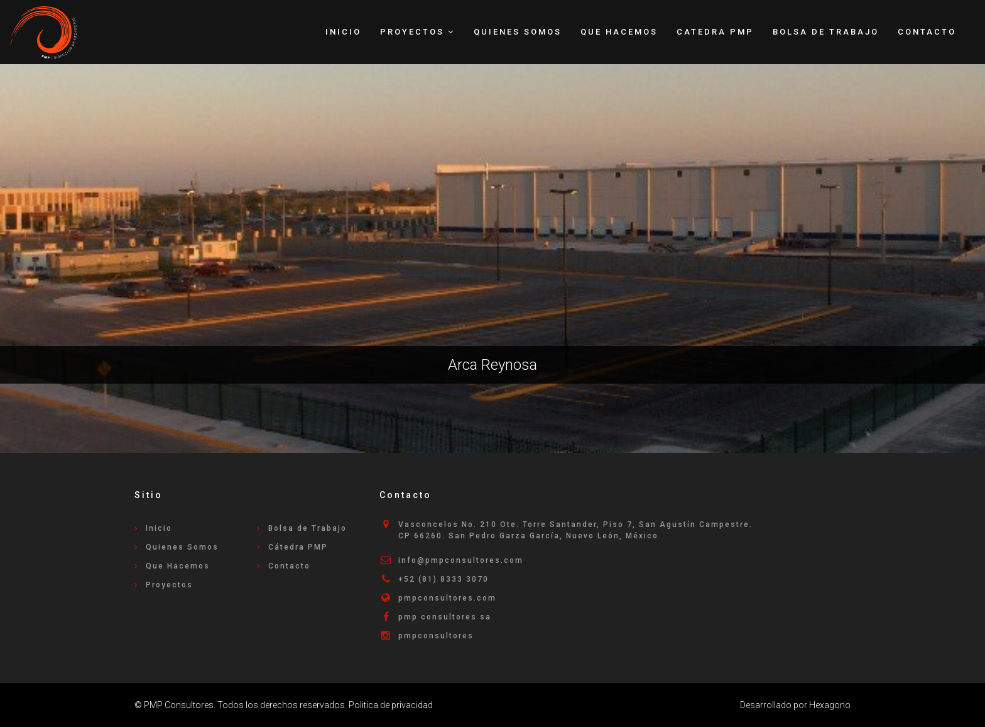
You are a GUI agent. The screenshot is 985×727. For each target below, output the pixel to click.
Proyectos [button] (417, 31)
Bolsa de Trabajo (826, 31)
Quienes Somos (518, 31)
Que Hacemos (619, 31)
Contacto (927, 31)
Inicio (343, 31)
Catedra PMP (715, 31)
